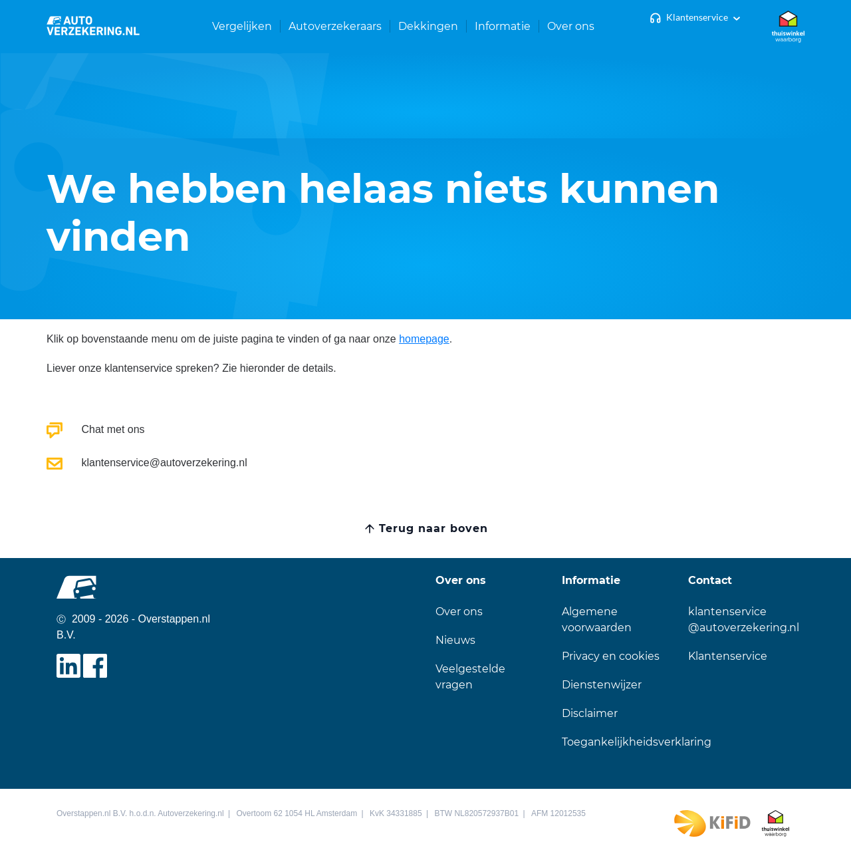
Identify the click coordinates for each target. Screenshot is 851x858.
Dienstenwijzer (602, 684)
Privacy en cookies (611, 656)
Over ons (459, 611)
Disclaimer (590, 713)
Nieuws (455, 640)
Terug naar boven (433, 528)
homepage (424, 339)
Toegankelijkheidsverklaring (636, 742)
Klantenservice (697, 17)
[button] (242, 26)
